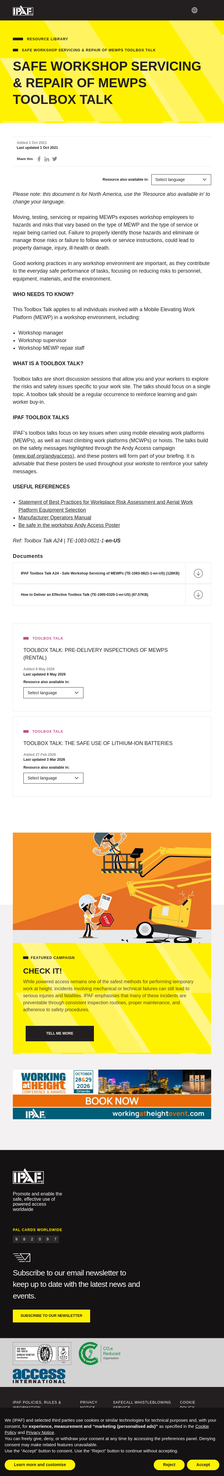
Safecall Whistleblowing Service (142, 1405)
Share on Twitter (54, 159)
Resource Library (47, 39)
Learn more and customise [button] (40, 1464)
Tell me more (59, 1033)
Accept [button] (203, 1464)
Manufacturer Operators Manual (54, 518)
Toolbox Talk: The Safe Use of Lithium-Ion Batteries (98, 743)
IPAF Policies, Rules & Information (37, 1405)
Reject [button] (169, 1464)
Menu (207, 10)
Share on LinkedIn (47, 159)
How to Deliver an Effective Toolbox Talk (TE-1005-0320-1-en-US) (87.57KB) (84, 595)
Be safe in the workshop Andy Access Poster (69, 525)
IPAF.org (23, 10)
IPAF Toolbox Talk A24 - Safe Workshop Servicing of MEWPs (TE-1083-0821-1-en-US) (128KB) (100, 573)
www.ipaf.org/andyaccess (44, 456)
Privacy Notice (88, 1405)
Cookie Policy (187, 1405)
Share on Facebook (39, 159)
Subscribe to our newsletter (51, 1316)
